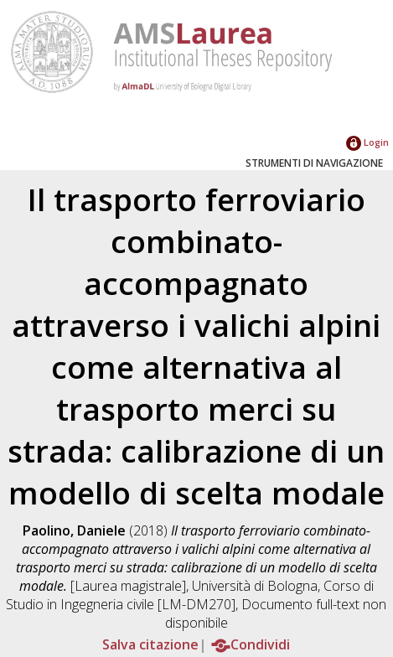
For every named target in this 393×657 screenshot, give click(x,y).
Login (367, 142)
